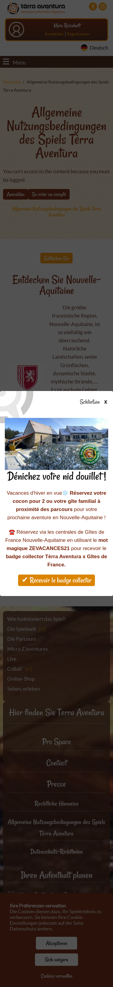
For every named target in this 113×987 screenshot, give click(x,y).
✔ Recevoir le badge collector (57, 580)
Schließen (99, 402)
